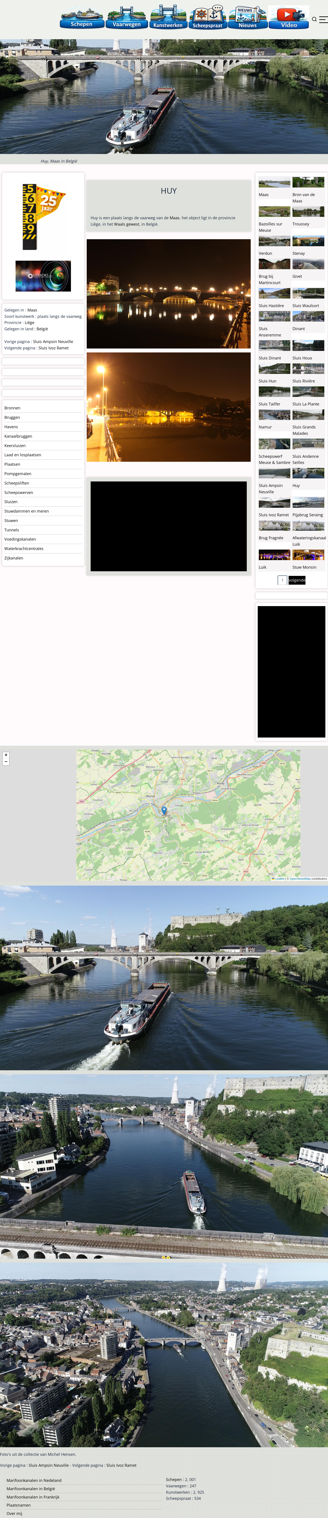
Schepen (174, 1479)
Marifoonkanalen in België (31, 1488)
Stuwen (11, 520)
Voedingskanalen (20, 539)
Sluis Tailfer (269, 404)
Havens (11, 426)
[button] (164, 810)
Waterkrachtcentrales (24, 548)
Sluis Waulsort (306, 305)
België (42, 328)
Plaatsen (12, 464)
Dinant (299, 328)
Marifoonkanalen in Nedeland (34, 1480)
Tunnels (11, 530)
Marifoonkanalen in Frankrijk (33, 1497)
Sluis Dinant (270, 358)
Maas (175, 217)
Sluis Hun (267, 381)
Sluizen (11, 501)
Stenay (299, 253)
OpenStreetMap (300, 878)
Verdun (265, 253)
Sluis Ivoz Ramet (54, 347)
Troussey (301, 223)
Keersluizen (15, 445)
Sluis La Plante (306, 404)
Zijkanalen (13, 558)
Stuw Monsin (304, 567)
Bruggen (12, 417)
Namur (265, 427)
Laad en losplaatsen (22, 454)
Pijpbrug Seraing (308, 514)
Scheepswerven (18, 492)
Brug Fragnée (271, 537)
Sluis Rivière (304, 381)
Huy (296, 485)
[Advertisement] (167, 527)
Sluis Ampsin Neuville (53, 341)
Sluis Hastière (271, 305)
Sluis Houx (302, 358)
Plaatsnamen (19, 1505)
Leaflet (278, 878)
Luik (262, 567)
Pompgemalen (17, 473)
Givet (297, 276)
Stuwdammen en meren (26, 511)
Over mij (14, 1513)
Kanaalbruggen (18, 436)
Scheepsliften (16, 483)
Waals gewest (126, 224)
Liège (29, 322)
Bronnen (12, 407)
